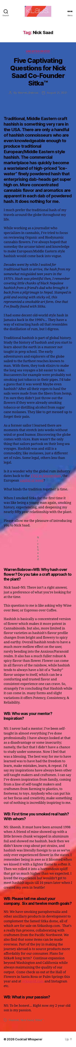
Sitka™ (39, 1020)
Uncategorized (38, 51)
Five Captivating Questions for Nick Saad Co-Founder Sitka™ (38, 71)
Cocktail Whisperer (28, 1039)
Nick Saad (27, 1020)
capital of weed (32, 480)
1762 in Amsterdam (45, 476)
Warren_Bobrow (28, 92)
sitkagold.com (33, 981)
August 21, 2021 (57, 92)
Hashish (14, 1020)
